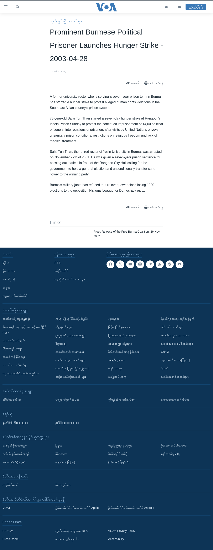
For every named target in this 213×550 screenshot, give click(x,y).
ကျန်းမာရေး (115, 368)
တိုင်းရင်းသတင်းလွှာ (172, 327)
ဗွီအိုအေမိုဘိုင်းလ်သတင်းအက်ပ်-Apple (77, 507)
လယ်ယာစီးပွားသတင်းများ (70, 360)
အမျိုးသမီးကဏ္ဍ (117, 376)
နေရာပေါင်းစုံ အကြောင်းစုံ (175, 360)
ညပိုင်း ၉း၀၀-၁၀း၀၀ (67, 422)
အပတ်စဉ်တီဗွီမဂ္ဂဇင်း (14, 462)
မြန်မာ (6, 262)
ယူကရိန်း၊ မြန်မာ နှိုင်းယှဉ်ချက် (72, 368)
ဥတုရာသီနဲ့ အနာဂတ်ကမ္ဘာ (70, 335)
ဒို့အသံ (164, 368)
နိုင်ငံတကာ (8, 271)
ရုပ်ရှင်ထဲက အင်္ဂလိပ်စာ (121, 399)
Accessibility (116, 539)
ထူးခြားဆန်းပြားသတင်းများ (70, 376)
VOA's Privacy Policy (121, 530)
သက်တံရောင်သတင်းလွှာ (175, 376)
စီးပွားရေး (60, 343)
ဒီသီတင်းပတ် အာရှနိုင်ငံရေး (123, 351)
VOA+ (6, 507)
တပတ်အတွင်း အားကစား (69, 351)
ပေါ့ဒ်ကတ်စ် (61, 271)
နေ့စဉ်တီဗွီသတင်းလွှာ (14, 445)
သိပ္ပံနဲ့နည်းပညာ (64, 327)
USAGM (7, 530)
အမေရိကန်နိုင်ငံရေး (13, 356)
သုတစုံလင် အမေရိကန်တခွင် (177, 343)
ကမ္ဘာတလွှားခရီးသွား (120, 343)
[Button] (132, 83)
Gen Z (165, 351)
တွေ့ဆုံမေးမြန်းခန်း (65, 462)
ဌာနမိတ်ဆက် (10, 485)
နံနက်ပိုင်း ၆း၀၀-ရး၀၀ (15, 422)
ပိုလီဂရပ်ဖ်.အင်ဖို (118, 453)
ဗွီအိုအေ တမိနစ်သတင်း (174, 445)
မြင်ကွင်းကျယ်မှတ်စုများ (122, 335)
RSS (57, 262)
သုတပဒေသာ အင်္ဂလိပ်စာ (175, 399)
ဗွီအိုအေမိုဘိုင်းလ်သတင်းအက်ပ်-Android (131, 507)
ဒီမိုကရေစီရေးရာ (12, 348)
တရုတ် (6, 287)
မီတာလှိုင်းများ (63, 485)
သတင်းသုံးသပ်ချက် (13, 340)
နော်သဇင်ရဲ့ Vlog (170, 453)
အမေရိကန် (8, 279)
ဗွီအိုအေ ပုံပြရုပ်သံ (118, 462)
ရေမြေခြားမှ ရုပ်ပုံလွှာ (120, 445)
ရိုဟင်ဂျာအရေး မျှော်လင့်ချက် (178, 318)
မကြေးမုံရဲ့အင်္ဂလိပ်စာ (67, 399)
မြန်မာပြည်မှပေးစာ (119, 327)
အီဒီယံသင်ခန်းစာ (12, 399)
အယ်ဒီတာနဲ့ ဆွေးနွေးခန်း (16, 318)
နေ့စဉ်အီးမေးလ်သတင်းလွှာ (69, 279)
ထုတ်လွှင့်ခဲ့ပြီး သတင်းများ (66, 21)
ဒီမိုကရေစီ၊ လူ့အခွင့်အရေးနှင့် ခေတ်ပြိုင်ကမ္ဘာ (24, 329)
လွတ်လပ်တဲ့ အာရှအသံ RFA (71, 530)
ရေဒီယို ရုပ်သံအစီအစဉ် (15, 453)
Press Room (10, 539)
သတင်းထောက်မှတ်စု (14, 365)
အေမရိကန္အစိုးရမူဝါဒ (67, 539)
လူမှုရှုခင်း (113, 318)
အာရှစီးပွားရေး (116, 360)
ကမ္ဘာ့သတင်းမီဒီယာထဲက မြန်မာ (20, 373)
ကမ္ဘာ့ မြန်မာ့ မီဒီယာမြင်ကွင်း (71, 318)
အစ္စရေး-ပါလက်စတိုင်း (15, 295)
